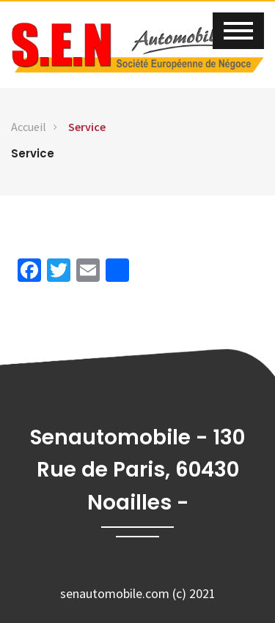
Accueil (28, 126)
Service (87, 126)
